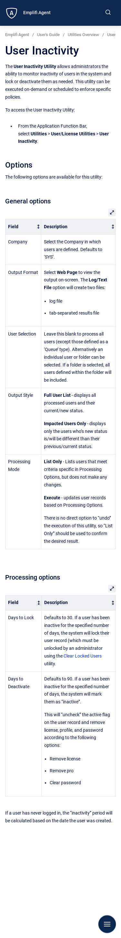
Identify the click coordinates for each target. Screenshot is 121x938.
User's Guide (48, 34)
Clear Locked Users (83, 656)
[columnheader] (23, 226)
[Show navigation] (107, 924)
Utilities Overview (83, 34)
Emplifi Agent (37, 12)
